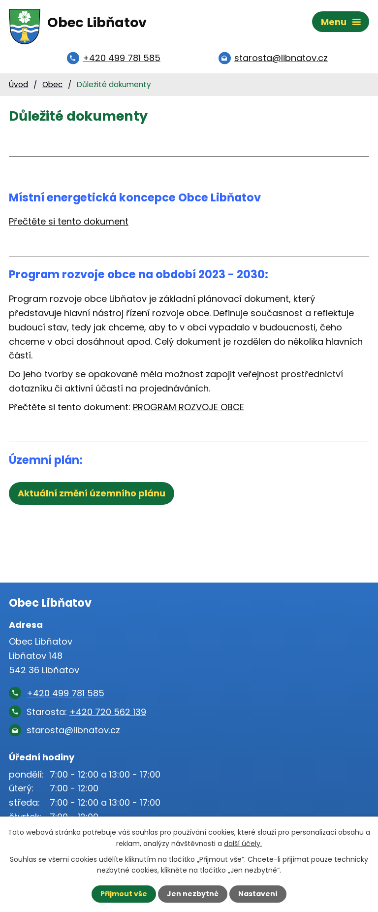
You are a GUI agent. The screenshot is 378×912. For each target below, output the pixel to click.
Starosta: (86, 712)
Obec (52, 84)
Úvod (18, 84)
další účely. (243, 843)
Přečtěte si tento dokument (68, 221)
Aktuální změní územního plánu (91, 493)
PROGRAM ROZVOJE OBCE (188, 407)
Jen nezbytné (193, 894)
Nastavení (258, 894)
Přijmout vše (123, 894)
